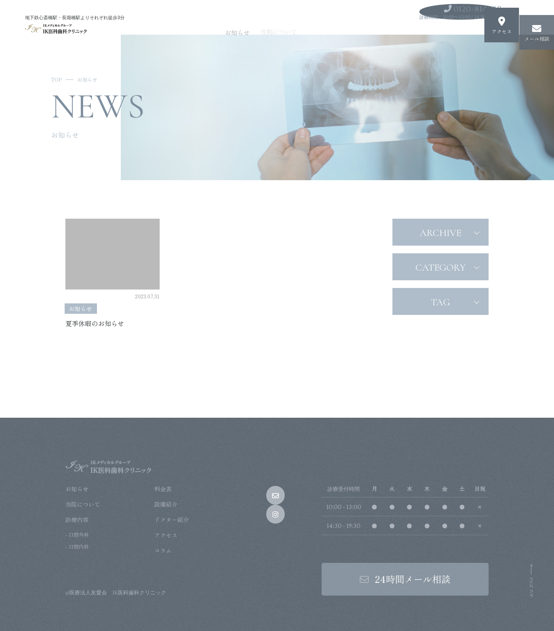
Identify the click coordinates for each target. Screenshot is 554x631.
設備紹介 (165, 504)
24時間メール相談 (405, 579)
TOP (56, 79)
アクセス (165, 535)
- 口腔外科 (77, 534)
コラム (163, 550)
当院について (297, 23)
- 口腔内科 (77, 546)
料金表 (163, 489)
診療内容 (334, 22)
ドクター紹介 (171, 519)
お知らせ (259, 24)
